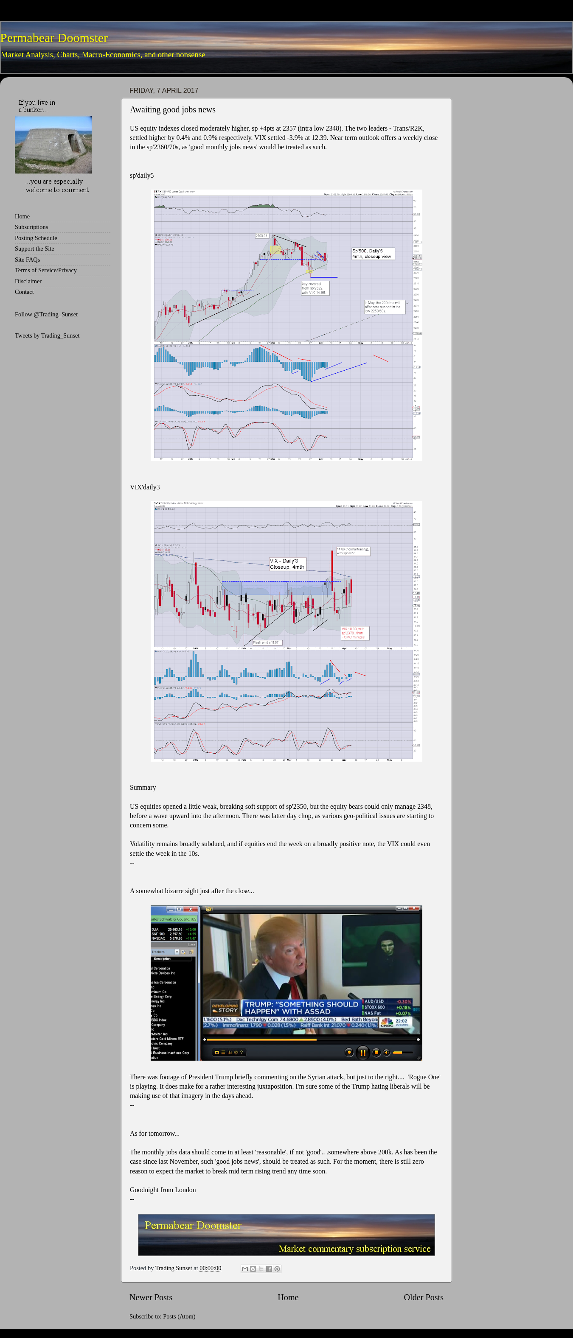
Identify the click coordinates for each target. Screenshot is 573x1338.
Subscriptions (31, 226)
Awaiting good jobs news (173, 109)
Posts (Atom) (179, 1316)
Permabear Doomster (54, 38)
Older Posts (424, 1297)
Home (288, 1297)
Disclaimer (28, 281)
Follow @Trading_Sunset (46, 314)
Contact (24, 291)
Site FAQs (27, 259)
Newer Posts (150, 1297)
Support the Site (34, 248)
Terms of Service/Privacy (46, 270)
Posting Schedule (36, 238)
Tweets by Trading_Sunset (47, 335)
